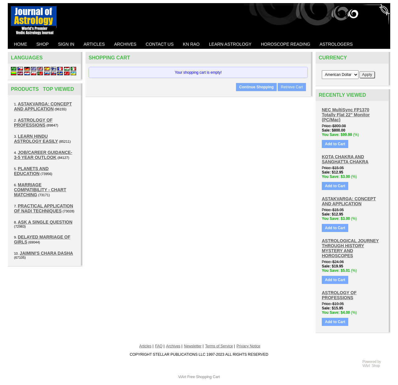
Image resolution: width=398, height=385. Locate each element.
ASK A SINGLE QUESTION (45, 222)
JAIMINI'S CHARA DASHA (46, 253)
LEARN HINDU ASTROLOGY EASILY (36, 139)
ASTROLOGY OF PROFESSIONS (33, 123)
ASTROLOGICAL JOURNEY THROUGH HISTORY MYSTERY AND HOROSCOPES (350, 248)
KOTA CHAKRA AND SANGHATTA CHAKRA (345, 159)
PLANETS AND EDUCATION (31, 171)
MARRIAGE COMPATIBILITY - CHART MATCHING (40, 189)
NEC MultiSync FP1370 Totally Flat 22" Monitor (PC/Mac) (346, 114)
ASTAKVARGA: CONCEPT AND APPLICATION (43, 106)
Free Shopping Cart (203, 377)
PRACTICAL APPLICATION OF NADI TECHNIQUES (43, 208)
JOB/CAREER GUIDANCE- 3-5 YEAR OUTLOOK (43, 155)
